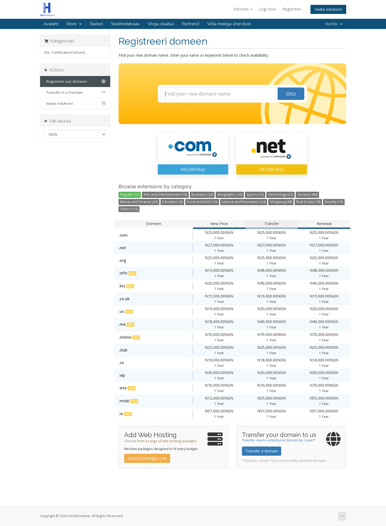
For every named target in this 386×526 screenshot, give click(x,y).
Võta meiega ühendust (229, 23)
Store (73, 23)
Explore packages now (147, 458)
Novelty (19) (334, 201)
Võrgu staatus (161, 23)
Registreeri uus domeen (75, 81)
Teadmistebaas (125, 23)
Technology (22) (280, 194)
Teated (96, 23)
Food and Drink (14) (202, 201)
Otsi (291, 93)
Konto (334, 23)
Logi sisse (267, 9)
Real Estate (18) (308, 201)
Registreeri (292, 9)
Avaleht (51, 23)
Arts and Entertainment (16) (165, 194)
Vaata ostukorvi (328, 9)
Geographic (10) (229, 194)
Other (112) (129, 209)
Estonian (243, 9)
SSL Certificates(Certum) (64, 52)
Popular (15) (129, 194)
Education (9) (172, 201)
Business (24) (202, 194)
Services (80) (307, 194)
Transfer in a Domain (75, 92)
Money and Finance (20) (139, 201)
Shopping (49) (281, 201)
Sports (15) (255, 194)
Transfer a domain (261, 451)
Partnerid (190, 23)
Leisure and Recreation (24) (244, 201)
